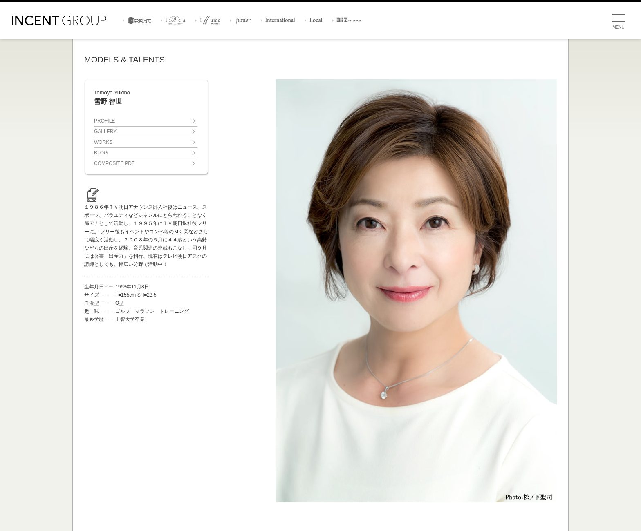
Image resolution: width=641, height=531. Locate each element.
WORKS (103, 142)
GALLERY (105, 131)
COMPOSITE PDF (114, 163)
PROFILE (104, 121)
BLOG (101, 153)
